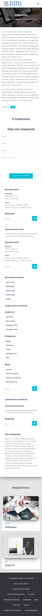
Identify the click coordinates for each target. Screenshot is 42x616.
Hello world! (10, 282)
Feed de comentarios (13, 378)
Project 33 (10, 565)
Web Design (10, 286)
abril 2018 (9, 317)
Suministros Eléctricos (12, 610)
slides (8, 349)
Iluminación (27, 600)
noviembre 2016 (11, 329)
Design (8, 341)
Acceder (9, 369)
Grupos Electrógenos (11, 600)
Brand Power (10, 295)
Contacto (31, 594)
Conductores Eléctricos (16, 594)
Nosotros (16, 605)
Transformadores (31, 610)
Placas (26, 605)
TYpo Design (10, 290)
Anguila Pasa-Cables (21, 584)
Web (13, 107)
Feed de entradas (12, 373)
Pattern (8, 299)
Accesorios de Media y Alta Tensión (21, 578)
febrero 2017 (10, 321)
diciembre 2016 (11, 325)
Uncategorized (11, 353)
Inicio (36, 600)
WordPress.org (11, 382)
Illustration (10, 345)
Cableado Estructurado (21, 589)
